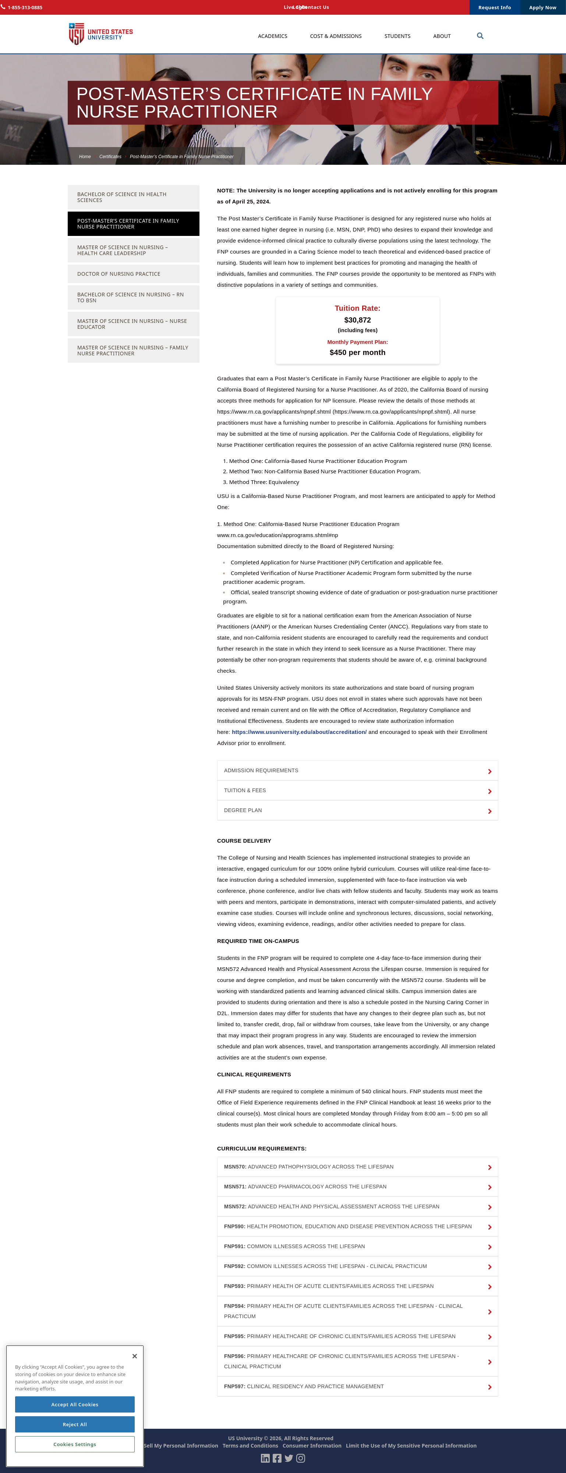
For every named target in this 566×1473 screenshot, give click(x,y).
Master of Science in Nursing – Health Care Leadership (122, 250)
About (442, 35)
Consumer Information (312, 1445)
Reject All (75, 1424)
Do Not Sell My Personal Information (171, 1445)
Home (85, 156)
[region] (75, 1406)
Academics (272, 35)
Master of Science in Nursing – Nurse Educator (132, 323)
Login (419, 7)
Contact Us (448, 7)
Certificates (110, 156)
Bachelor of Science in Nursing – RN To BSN (130, 297)
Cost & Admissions (336, 35)
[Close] (135, 1356)
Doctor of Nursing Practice (118, 273)
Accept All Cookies (74, 1404)
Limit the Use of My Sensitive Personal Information (411, 1445)
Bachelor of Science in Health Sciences (122, 197)
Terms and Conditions (250, 1445)
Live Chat (391, 7)
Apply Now (542, 7)
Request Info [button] (494, 7)
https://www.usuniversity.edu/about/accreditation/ (300, 732)
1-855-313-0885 (25, 7)
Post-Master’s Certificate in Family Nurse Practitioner (128, 223)
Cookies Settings (74, 1444)
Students (398, 35)
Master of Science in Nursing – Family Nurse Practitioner (132, 350)
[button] (357, 770)
